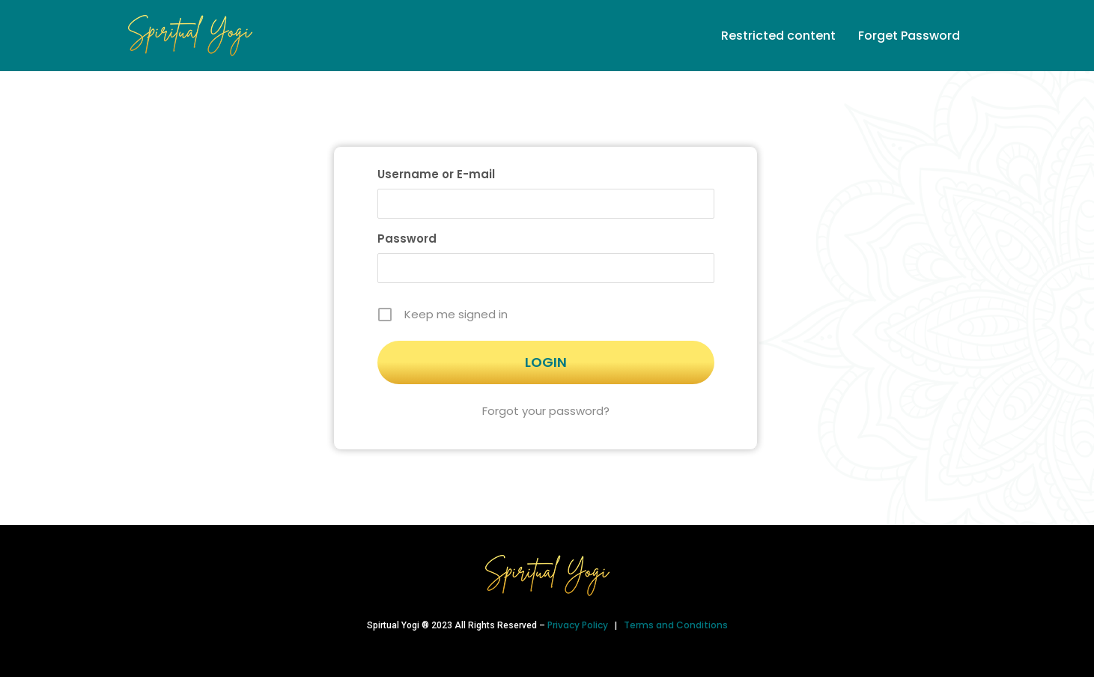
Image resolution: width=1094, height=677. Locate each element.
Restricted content (778, 35)
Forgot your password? (546, 411)
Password (407, 238)
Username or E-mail (436, 174)
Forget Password (909, 35)
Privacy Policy (578, 625)
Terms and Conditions (676, 625)
